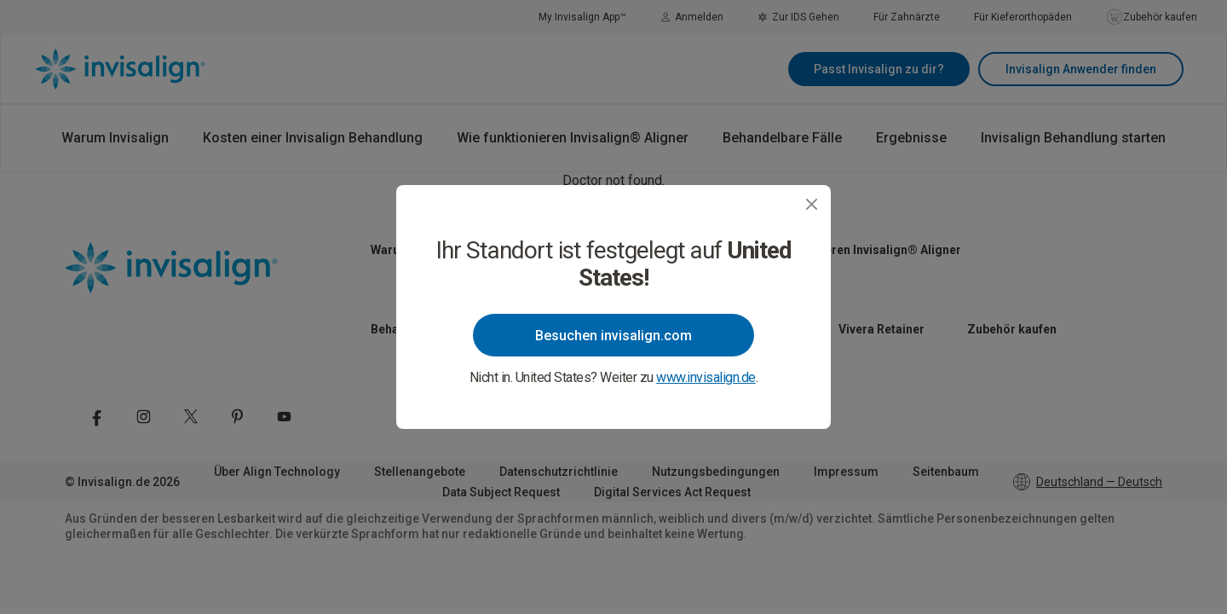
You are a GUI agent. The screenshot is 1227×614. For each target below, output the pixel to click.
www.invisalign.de (706, 377)
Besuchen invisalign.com (613, 335)
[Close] (811, 204)
